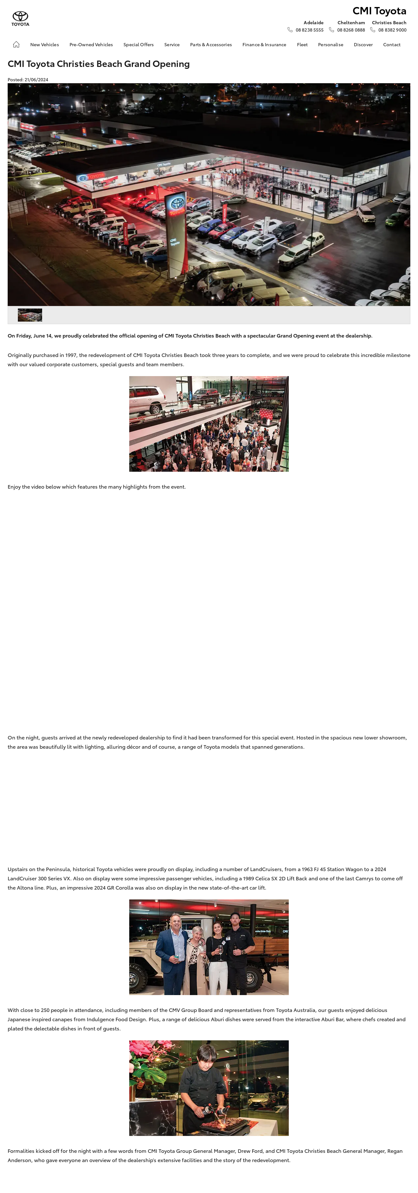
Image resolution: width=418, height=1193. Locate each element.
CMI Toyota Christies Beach (165, 354)
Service (172, 44)
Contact (391, 44)
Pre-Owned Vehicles (91, 44)
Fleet (302, 44)
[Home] (16, 44)
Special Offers (138, 44)
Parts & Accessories (211, 44)
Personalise (330, 44)
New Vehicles (44, 44)
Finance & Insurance (265, 44)
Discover (363, 44)
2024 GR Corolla (113, 887)
